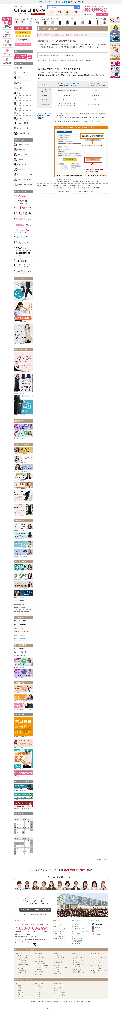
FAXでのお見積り (60, 931)
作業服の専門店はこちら (21, 790)
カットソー (39, 974)
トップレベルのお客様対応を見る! (35, 910)
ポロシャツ (58, 973)
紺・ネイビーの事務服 (20, 621)
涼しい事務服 (21, 968)
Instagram (98, 931)
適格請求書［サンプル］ (67, 103)
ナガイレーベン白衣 (60, 990)
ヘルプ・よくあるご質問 (81, 931)
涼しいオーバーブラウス (21, 530)
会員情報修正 (78, 941)
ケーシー (39, 989)
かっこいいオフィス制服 (21, 471)
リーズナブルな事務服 (23, 955)
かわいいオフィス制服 (20, 462)
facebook (97, 927)
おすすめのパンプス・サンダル (23, 502)
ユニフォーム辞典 (60, 995)
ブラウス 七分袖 (60, 957)
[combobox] (60, 7)
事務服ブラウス (59, 953)
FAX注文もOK (18, 776)
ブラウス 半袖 (59, 955)
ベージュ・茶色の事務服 (21, 631)
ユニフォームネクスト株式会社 (37, 914)
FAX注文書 (58, 926)
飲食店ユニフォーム (23, 994)
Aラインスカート (79, 961)
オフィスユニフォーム (34, 898)
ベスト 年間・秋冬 (41, 957)
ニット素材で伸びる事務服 (22, 322)
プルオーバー (59, 971)
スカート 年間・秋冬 (80, 957)
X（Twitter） (99, 924)
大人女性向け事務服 (23, 964)
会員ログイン (78, 938)
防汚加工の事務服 (19, 604)
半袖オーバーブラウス (61, 967)
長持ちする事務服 (19, 597)
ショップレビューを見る (23, 44)
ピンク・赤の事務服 (20, 635)
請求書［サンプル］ (95, 104)
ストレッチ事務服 (19, 600)
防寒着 (19, 987)
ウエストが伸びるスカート (22, 414)
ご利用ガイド (78, 924)
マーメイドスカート (80, 964)
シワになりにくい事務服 (21, 588)
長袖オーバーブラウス (61, 969)
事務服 (19, 991)
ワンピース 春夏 (97, 955)
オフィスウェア (21, 953)
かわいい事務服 (22, 961)
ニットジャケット (41, 969)
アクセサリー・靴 (98, 965)
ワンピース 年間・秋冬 (99, 957)
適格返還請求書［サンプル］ (67, 105)
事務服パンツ (77, 969)
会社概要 (76, 926)
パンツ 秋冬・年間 (79, 973)
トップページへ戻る (80, 936)
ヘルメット (39, 996)
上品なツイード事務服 (20, 488)
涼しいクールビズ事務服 (21, 556)
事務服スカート (78, 953)
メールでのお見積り (61, 929)
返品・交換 (58, 934)
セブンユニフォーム (60, 992)
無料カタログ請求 (60, 938)
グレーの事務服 (19, 628)
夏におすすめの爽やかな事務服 (23, 547)
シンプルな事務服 (22, 957)
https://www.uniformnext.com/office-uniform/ (31, 939)
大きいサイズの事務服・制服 (22, 371)
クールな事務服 (22, 962)
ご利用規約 (77, 943)
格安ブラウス (59, 962)
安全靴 (38, 994)
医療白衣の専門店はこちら (22, 799)
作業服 (19, 985)
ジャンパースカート (98, 962)
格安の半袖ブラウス (20, 438)
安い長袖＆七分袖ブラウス (22, 430)
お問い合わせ (102, 14)
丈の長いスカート (19, 393)
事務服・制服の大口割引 (21, 736)
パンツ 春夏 (77, 971)
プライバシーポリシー (80, 929)
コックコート (40, 992)
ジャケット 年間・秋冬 (42, 965)
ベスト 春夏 (40, 955)
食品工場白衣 (21, 996)
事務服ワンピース (98, 953)
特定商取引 (77, 934)
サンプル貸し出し (19, 768)
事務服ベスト (39, 953)
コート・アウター (98, 968)
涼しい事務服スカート (20, 539)
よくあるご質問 (19, 747)
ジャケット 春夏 (41, 963)
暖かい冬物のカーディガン (22, 692)
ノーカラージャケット (42, 967)
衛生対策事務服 (19, 571)
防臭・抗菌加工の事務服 (21, 579)
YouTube (97, 934)
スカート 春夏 (78, 955)
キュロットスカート (80, 966)
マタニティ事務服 (19, 515)
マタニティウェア (22, 972)
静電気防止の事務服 (20, 607)
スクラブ (39, 987)
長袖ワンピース (97, 961)
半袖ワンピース (97, 959)
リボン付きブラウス (61, 961)
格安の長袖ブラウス (20, 677)
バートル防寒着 (60, 987)
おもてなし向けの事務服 (21, 453)
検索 (77, 7)
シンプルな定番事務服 (20, 480)
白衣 (19, 989)
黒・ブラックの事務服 (20, 624)
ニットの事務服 (22, 970)
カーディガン (39, 971)
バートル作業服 (60, 985)
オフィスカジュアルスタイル (22, 343)
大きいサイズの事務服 (23, 959)
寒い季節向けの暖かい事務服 (22, 701)
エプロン (39, 991)
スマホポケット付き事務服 (22, 611)
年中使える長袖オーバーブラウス (23, 709)
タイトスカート (78, 962)
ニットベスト (40, 959)
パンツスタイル (19, 300)
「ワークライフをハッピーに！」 (51, 2)
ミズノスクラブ (59, 988)
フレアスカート (78, 959)
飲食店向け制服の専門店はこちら (23, 808)
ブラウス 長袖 (59, 959)
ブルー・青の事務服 (20, 638)
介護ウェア (20, 992)
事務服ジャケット (41, 961)
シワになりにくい (22, 966)
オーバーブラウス (60, 965)
